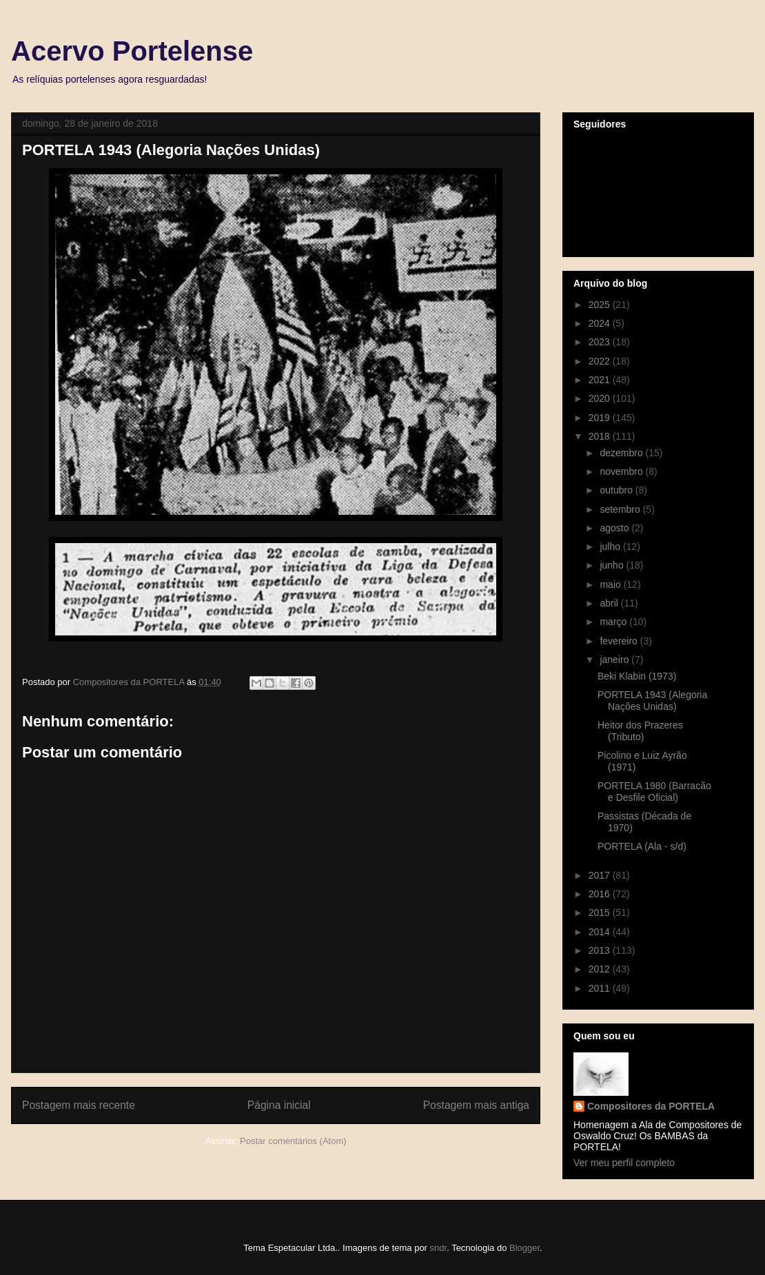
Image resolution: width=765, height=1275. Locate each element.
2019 (601, 417)
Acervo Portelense (132, 51)
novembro (622, 471)
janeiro (615, 659)
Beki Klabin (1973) (637, 676)
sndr (438, 1248)
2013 (601, 950)
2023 (601, 341)
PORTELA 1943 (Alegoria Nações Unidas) (652, 700)
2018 (601, 436)
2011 (601, 988)
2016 (601, 893)
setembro (621, 509)
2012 (601, 969)
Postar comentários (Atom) (293, 1141)
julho (611, 546)
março (614, 621)
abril (610, 603)
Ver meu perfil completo (624, 1162)
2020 (601, 398)
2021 (601, 379)
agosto (615, 527)
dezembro (622, 452)
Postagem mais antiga (476, 1105)
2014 (601, 931)
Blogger (524, 1248)
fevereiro (620, 640)
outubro (617, 490)
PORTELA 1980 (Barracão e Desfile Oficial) (654, 791)
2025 (601, 304)
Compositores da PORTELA (651, 1106)
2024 (601, 323)
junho (613, 565)
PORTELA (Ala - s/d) (642, 846)
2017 (601, 875)
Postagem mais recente (78, 1105)
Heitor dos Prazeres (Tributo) (640, 731)
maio (611, 584)
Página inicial (279, 1105)
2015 (601, 912)
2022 (601, 361)
